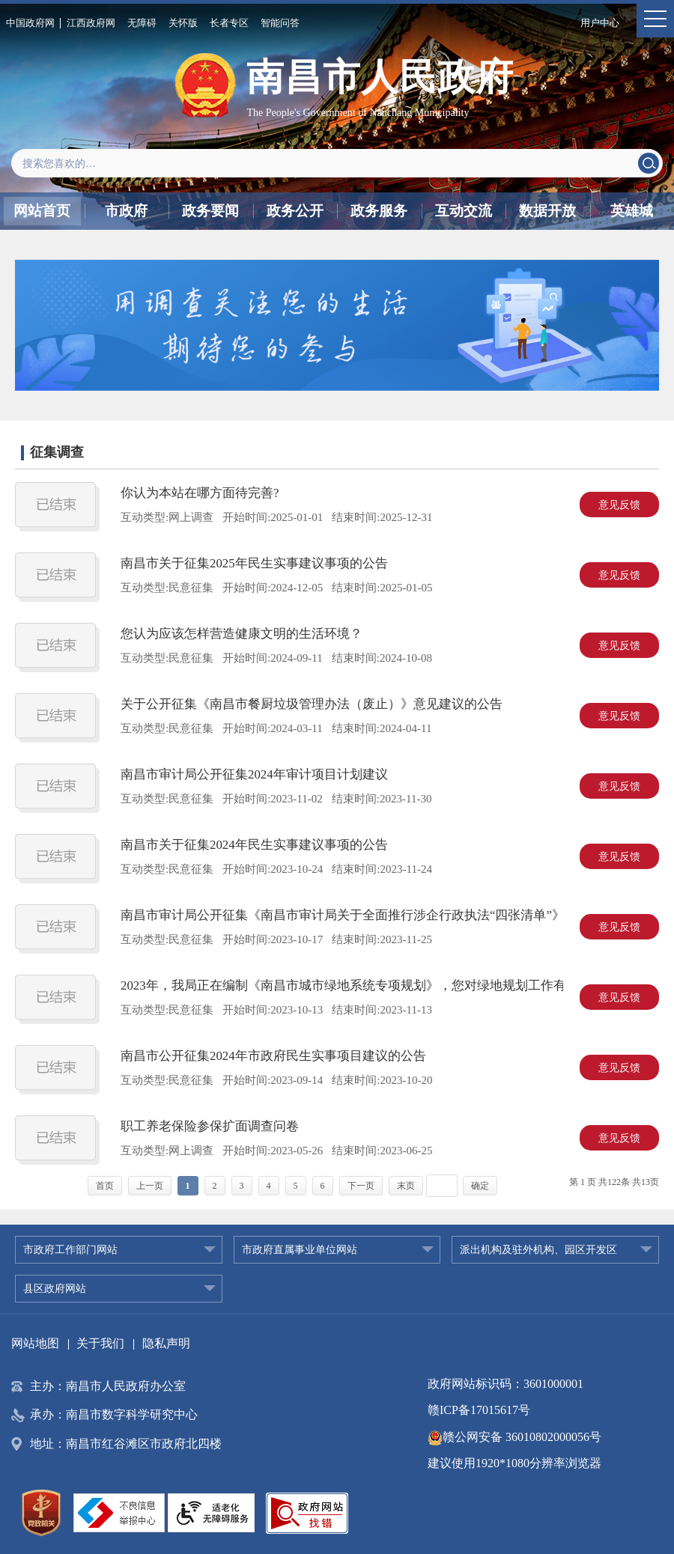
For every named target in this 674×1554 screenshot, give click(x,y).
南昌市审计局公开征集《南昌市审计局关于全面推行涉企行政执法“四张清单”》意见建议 (368, 915)
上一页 (149, 1185)
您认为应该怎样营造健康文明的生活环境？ (241, 634)
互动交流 (463, 211)
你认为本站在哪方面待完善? (200, 493)
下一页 (360, 1185)
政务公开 (295, 211)
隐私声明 (166, 1343)
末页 (406, 1185)
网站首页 (41, 211)
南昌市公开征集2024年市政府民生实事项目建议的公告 (273, 1056)
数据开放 (547, 211)
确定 (480, 1185)
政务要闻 (210, 211)
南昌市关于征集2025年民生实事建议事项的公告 (254, 563)
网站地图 (35, 1343)
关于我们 (100, 1343)
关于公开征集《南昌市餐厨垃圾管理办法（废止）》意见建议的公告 (312, 704)
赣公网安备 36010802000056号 (514, 1436)
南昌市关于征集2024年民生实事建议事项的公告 (254, 845)
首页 (105, 1185)
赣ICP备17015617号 (479, 1410)
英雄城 (631, 211)
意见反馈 (619, 505)
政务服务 (378, 211)
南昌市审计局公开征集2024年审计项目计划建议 (254, 774)
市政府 (126, 211)
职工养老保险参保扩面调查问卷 (210, 1126)
